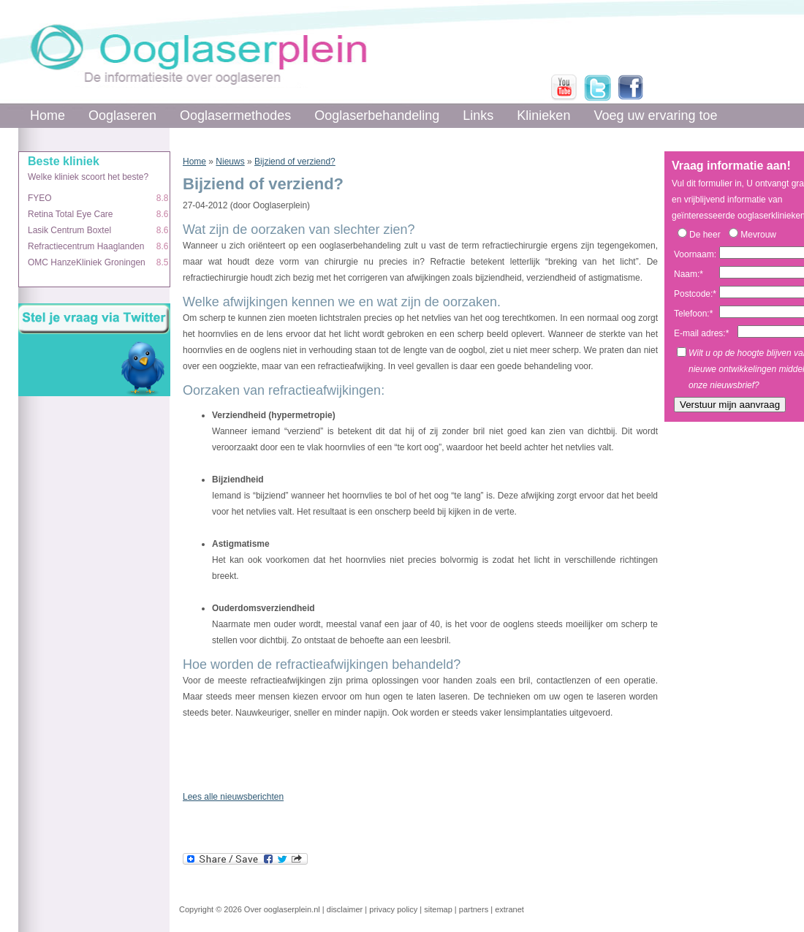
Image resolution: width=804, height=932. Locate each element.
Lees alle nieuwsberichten (233, 797)
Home (47, 115)
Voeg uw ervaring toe (655, 115)
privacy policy (393, 909)
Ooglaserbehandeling (376, 115)
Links (478, 115)
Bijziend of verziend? (294, 161)
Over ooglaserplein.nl (282, 909)
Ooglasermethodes (235, 115)
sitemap (438, 909)
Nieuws (230, 161)
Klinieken (543, 115)
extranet (509, 909)
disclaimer (345, 909)
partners (473, 909)
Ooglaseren (122, 115)
